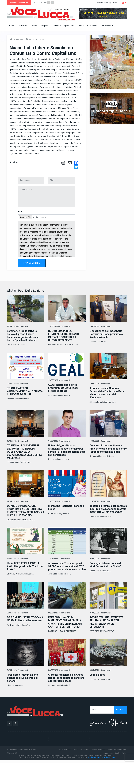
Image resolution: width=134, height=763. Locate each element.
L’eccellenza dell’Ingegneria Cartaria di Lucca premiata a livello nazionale (106, 334)
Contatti (75, 752)
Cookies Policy (120, 756)
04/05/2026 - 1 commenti (17, 673)
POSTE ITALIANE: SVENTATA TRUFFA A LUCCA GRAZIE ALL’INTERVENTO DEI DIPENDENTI (107, 624)
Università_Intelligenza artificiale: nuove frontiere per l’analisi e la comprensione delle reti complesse (66, 450)
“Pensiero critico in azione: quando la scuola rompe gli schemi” (23, 681)
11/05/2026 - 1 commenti (58, 558)
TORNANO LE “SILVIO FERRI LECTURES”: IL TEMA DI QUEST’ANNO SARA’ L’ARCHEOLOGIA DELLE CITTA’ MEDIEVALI (25, 452)
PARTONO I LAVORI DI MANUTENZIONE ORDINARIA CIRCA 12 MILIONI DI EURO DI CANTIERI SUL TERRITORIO (65, 624)
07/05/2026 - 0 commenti (100, 558)
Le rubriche (106, 25)
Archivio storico (109, 760)
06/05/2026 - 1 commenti (58, 615)
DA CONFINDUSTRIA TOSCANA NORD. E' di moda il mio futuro (25, 621)
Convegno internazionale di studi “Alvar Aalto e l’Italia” (106, 564)
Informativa (85, 752)
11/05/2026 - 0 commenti (100, 501)
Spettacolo (69, 25)
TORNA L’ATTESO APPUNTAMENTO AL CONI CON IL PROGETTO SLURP (25, 391)
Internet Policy (108, 756)
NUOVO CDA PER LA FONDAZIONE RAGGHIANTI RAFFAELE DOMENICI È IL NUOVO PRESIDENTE (64, 335)
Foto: (20, 211)
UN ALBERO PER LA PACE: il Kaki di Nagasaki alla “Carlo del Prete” (25, 566)
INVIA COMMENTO (31, 263)
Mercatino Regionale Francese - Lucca (66, 507)
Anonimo (14, 162)
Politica (34, 25)
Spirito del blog (65, 752)
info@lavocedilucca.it (95, 760)
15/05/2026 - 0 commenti (17, 441)
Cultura (57, 25)
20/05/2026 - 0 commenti (100, 326)
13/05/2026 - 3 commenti (100, 441)
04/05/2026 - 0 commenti (58, 673)
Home (11, 25)
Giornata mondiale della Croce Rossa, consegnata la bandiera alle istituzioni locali (66, 681)
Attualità (23, 25)
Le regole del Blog (98, 752)
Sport (80, 25)
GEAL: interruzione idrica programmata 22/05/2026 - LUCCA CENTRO (64, 388)
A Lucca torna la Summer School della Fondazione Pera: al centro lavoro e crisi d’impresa (107, 392)
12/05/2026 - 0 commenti (17, 501)
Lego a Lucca (97, 677)
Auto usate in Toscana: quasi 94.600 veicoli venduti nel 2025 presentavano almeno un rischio (66, 567)
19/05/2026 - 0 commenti (58, 380)
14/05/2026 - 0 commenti (58, 441)
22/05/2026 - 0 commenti (17, 326)
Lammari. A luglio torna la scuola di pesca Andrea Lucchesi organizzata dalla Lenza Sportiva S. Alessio (23, 335)
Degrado (44, 25)
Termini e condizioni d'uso (116, 752)
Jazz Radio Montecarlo (43, 2)
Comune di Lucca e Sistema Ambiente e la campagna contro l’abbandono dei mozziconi (106, 450)
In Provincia (92, 25)
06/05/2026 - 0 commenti (17, 615)
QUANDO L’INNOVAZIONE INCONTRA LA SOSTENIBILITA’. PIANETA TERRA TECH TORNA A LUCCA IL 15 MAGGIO (25, 510)
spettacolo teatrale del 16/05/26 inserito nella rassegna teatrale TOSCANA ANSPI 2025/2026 (106, 510)
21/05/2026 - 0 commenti (58, 326)
